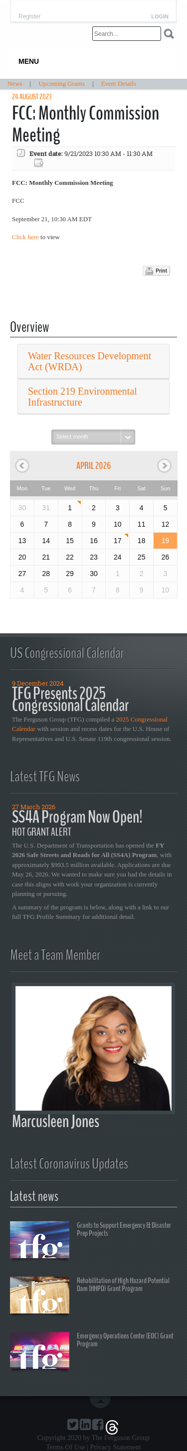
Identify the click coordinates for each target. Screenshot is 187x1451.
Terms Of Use (65, 1447)
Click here (25, 237)
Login (160, 16)
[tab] (93, 361)
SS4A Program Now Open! (77, 817)
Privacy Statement (115, 1447)
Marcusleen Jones (55, 1121)
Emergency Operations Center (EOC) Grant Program (92, 1351)
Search (169, 33)
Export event (39, 163)
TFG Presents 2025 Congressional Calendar (70, 699)
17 (118, 541)
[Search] (126, 33)
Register (29, 16)
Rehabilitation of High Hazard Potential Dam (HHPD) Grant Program (90, 1296)
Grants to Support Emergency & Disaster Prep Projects (90, 1241)
